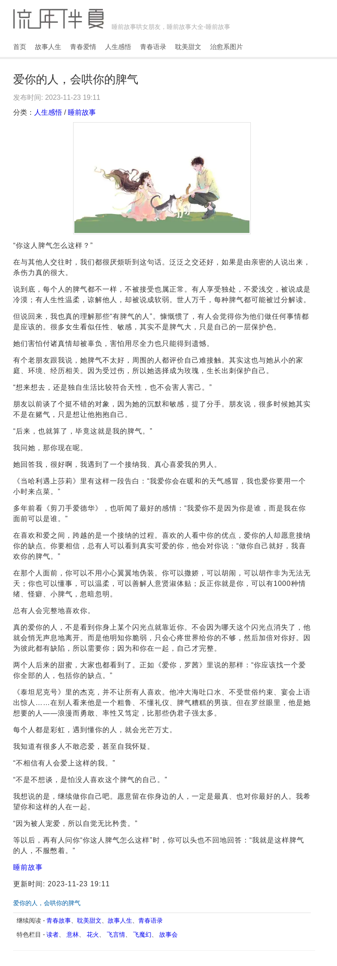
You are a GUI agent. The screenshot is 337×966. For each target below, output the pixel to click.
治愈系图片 (226, 46)
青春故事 (58, 920)
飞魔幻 (142, 934)
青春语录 (153, 46)
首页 (19, 46)
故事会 (168, 934)
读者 (52, 934)
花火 (93, 934)
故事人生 (48, 46)
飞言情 (116, 934)
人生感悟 (118, 46)
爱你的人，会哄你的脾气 (47, 902)
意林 (73, 934)
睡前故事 (82, 112)
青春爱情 (83, 46)
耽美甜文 (188, 46)
